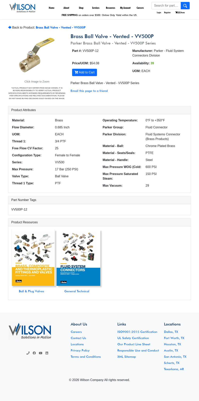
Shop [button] (81, 7)
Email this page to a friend (89, 91)
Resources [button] (110, 7)
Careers (140, 7)
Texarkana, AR (174, 369)
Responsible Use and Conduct (138, 350)
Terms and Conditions (86, 356)
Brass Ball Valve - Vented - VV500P (61, 27)
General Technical (76, 291)
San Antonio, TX (175, 356)
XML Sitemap (126, 356)
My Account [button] (125, 7)
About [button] (66, 7)
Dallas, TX (171, 332)
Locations (77, 344)
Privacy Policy (80, 350)
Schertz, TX (171, 363)
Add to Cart (85, 72)
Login (158, 12)
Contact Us (78, 338)
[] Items (180, 12)
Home (51, 7)
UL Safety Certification (133, 338)
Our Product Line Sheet (133, 344)
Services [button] (96, 7)
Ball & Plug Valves (31, 291)
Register (167, 12)
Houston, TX (172, 344)
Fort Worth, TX (174, 338)
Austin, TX (171, 350)
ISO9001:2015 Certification (137, 332)
